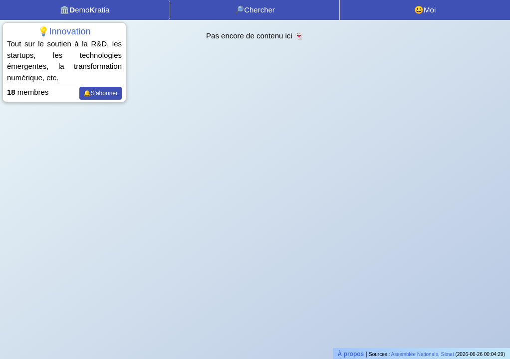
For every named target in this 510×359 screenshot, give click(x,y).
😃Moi (425, 9)
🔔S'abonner (100, 93)
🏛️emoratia (84, 9)
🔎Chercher (255, 9)
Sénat (447, 354)
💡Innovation (64, 31)
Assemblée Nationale (415, 354)
